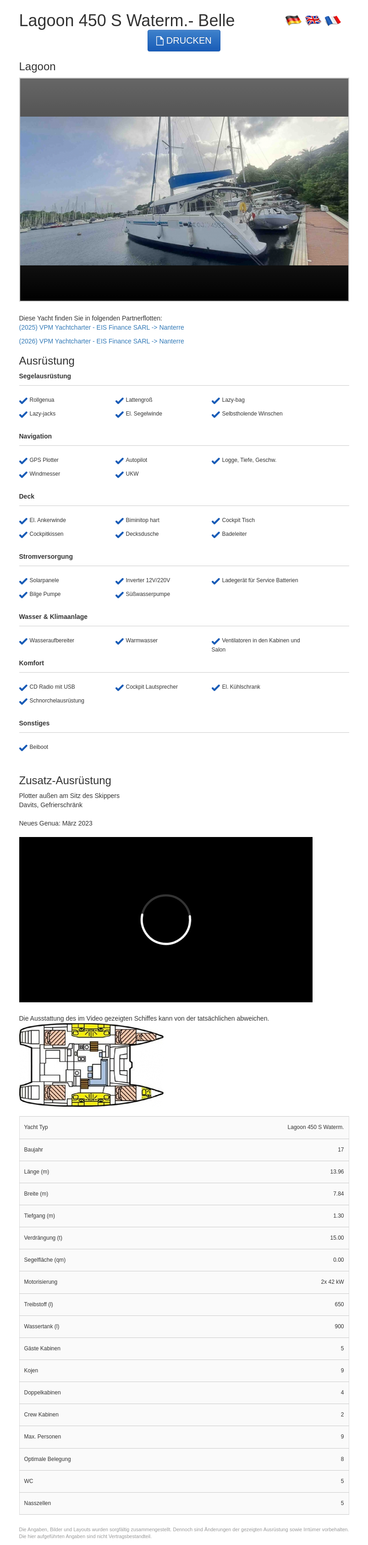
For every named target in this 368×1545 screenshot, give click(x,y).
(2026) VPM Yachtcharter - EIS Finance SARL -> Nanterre (101, 341)
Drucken (183, 40)
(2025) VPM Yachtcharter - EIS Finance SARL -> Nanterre (101, 327)
